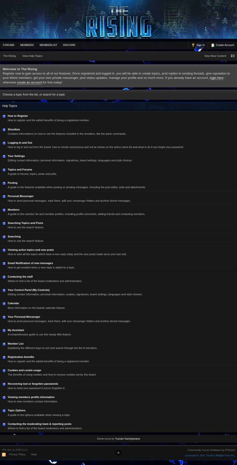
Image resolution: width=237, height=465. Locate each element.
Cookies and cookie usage (24, 370)
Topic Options (16, 410)
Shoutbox (14, 129)
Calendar (13, 303)
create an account (29, 82)
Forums (9, 45)
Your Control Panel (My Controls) (29, 289)
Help (34, 454)
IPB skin (7, 449)
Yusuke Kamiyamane (127, 438)
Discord (69, 45)
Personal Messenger (21, 196)
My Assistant (16, 330)
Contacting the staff (20, 276)
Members (27, 45)
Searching (14, 236)
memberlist (48, 45)
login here (216, 78)
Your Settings (16, 156)
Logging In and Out (20, 142)
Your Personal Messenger (24, 316)
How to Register (18, 115)
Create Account (222, 45)
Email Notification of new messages (30, 263)
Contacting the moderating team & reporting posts (39, 423)
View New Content (215, 55)
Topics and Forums (20, 169)
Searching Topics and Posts (25, 222)
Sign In (198, 45)
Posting (12, 182)
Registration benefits (21, 356)
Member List (15, 343)
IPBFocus (22, 449)
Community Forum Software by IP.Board (211, 450)
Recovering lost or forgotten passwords (33, 383)
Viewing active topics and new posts (31, 249)
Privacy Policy (17, 454)
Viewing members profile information (31, 397)
